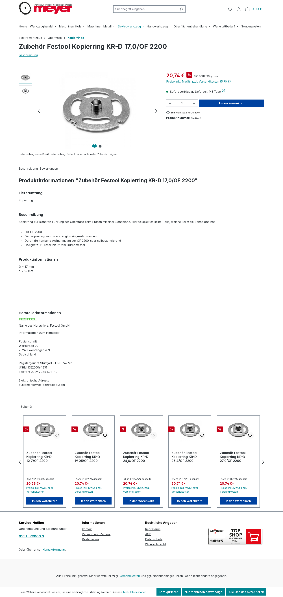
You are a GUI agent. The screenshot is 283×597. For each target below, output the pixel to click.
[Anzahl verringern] (170, 103)
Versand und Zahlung (96, 534)
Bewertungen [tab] (49, 168)
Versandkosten (129, 576)
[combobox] (145, 9)
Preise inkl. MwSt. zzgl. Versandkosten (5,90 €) (198, 81)
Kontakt (87, 529)
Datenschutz (153, 539)
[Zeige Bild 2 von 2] (100, 146)
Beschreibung (28, 55)
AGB (148, 534)
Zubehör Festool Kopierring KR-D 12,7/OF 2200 (39, 457)
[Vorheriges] (38, 111)
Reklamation (90, 539)
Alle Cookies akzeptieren (246, 592)
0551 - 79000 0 (31, 536)
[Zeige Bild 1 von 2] (94, 146)
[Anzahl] (182, 103)
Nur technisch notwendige (203, 592)
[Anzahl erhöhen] (194, 103)
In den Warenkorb (231, 103)
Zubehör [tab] (26, 406)
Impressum (152, 529)
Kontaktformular (54, 549)
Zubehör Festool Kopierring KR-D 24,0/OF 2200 (136, 457)
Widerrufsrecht (155, 544)
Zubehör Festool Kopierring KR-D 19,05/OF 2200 (88, 457)
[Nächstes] (156, 111)
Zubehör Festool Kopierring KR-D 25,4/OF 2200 (184, 457)
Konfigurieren (168, 592)
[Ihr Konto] (238, 9)
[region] (89, 110)
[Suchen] (181, 9)
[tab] (28, 168)
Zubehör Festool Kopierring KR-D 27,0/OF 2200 (233, 457)
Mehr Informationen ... (136, 592)
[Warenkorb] (253, 9)
